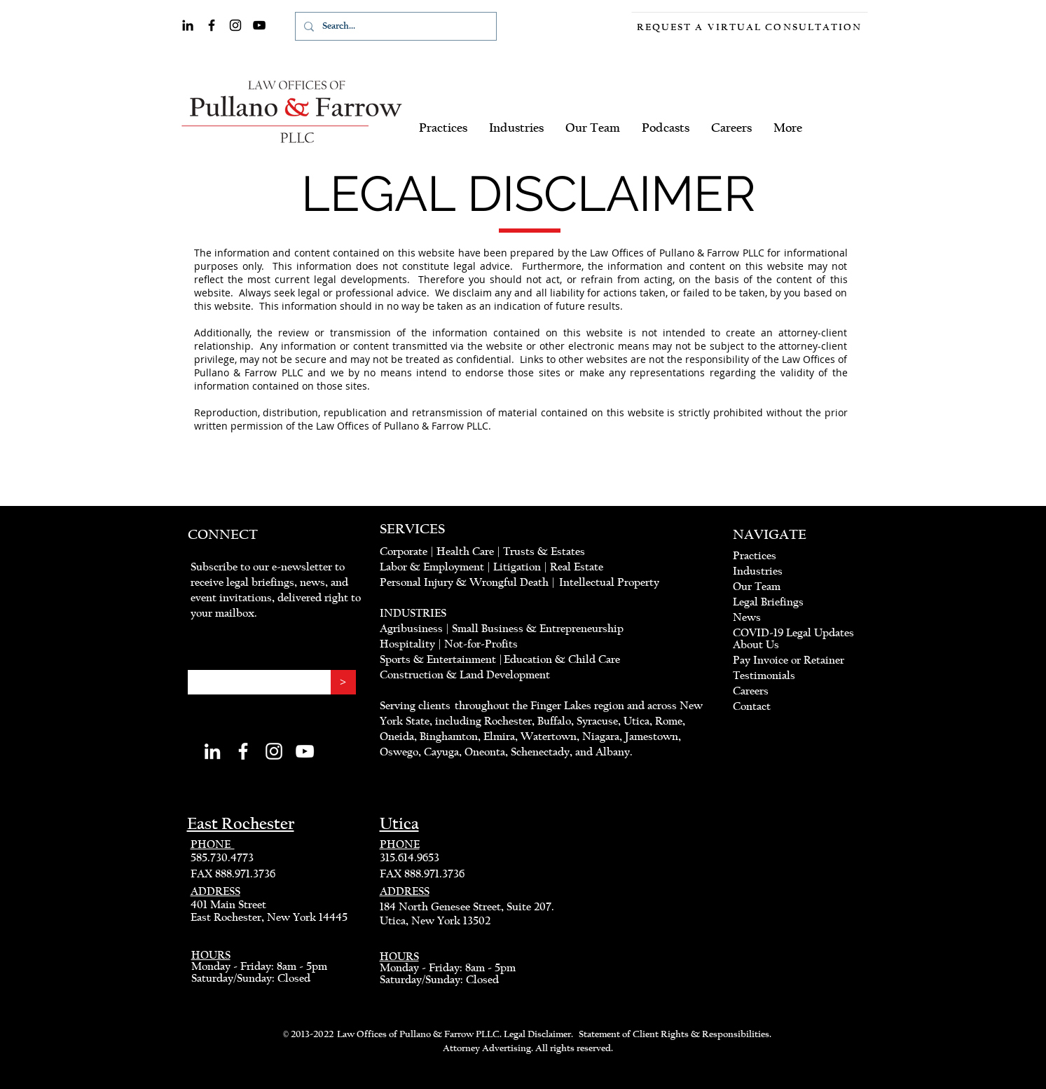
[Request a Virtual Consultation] (749, 27)
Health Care (465, 551)
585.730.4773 (222, 857)
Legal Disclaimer (537, 1034)
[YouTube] (259, 25)
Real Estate (576, 567)
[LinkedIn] (187, 25)
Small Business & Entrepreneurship (538, 628)
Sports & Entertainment (439, 659)
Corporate (403, 551)
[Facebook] (211, 25)
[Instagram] (235, 25)
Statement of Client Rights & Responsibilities (674, 1034)
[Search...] (394, 26)
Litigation (517, 567)
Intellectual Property (609, 582)
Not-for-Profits (481, 644)
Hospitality (407, 644)
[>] (343, 682)
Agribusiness (411, 628)
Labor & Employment (432, 567)
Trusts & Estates (544, 551)
